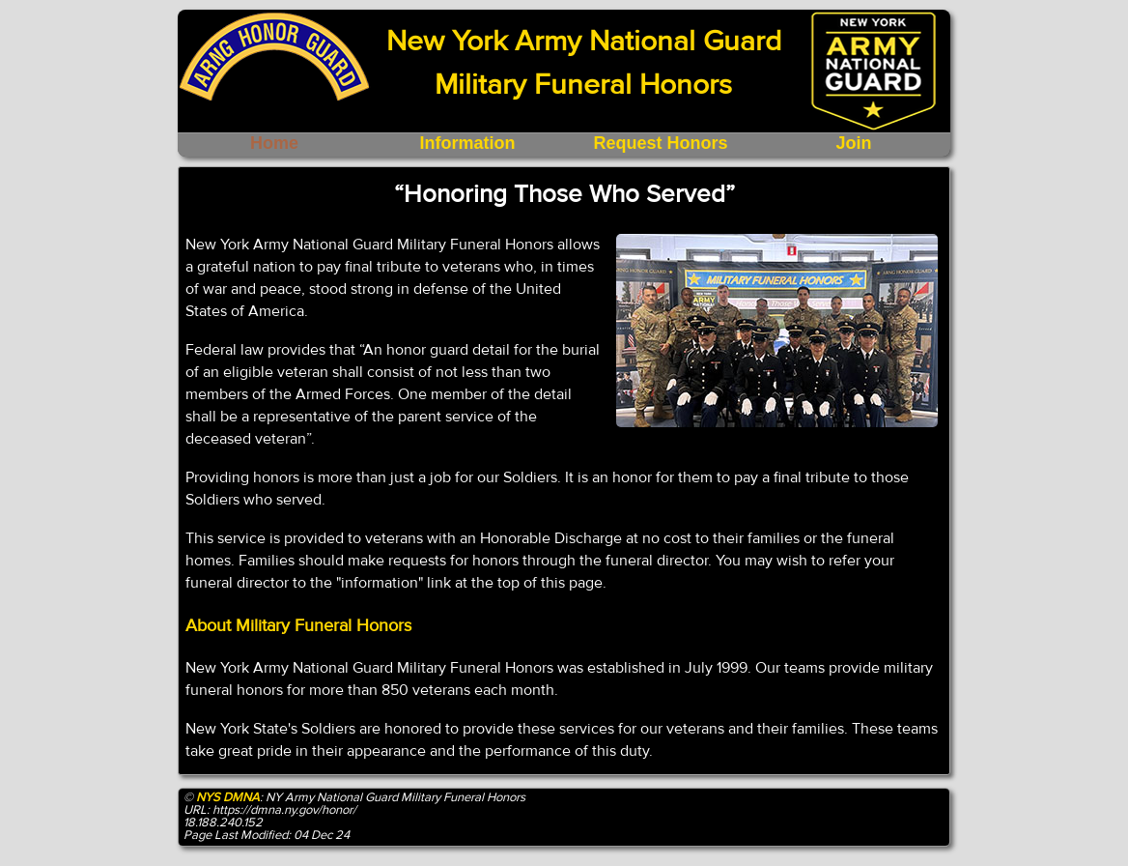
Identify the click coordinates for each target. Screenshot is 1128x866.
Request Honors (660, 143)
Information (468, 143)
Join (853, 143)
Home (274, 143)
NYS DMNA (228, 797)
